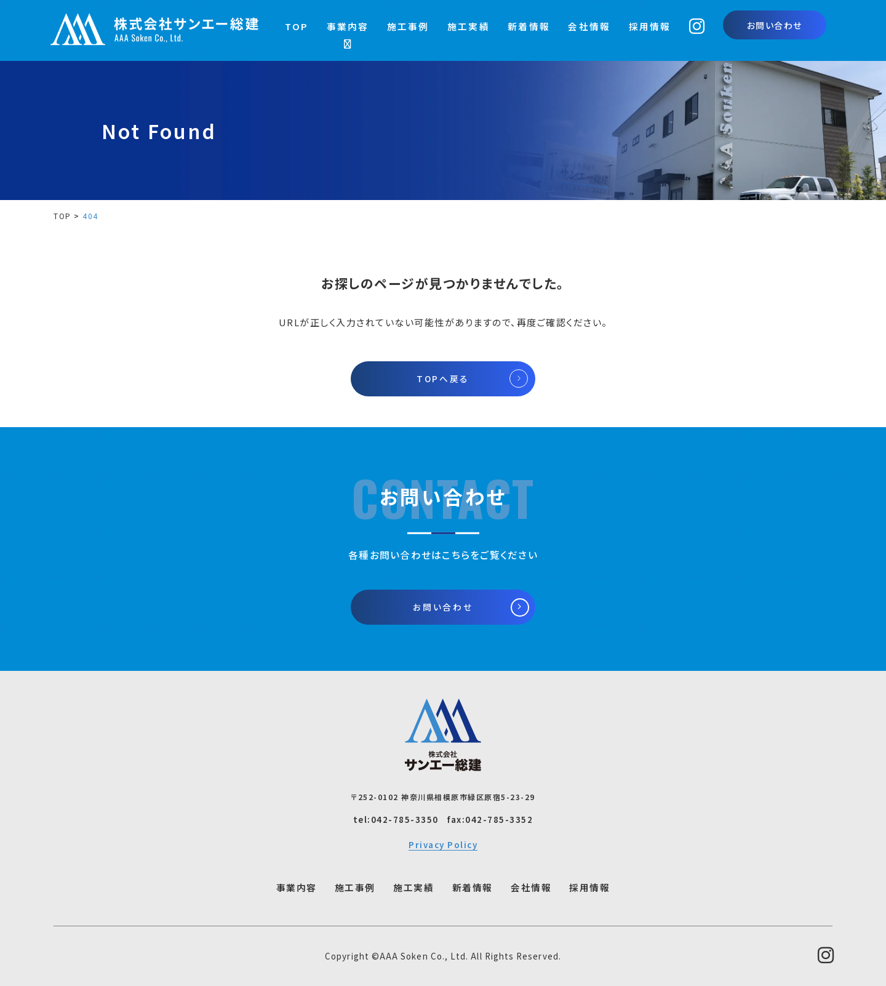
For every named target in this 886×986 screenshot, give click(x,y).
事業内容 (348, 26)
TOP (297, 26)
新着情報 (529, 26)
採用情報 (650, 26)
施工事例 (408, 26)
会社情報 (589, 26)
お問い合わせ (774, 25)
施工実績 (468, 26)
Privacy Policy (443, 844)
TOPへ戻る (443, 378)
